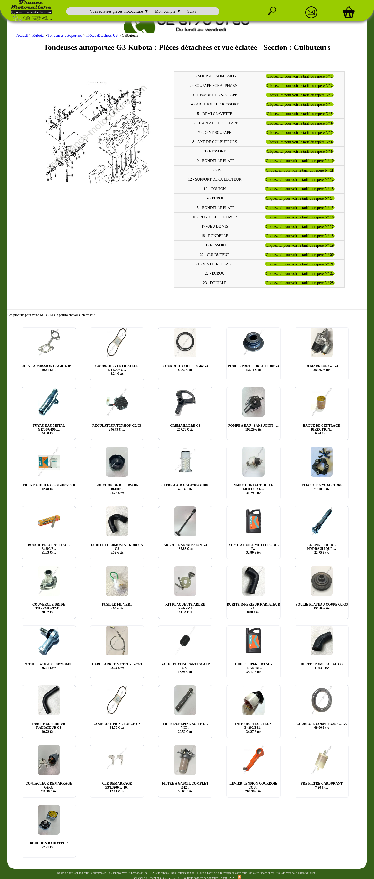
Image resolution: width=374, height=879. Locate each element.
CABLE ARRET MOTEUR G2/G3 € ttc (117, 666)
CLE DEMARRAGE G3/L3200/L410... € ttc (117, 787)
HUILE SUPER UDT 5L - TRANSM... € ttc (253, 668)
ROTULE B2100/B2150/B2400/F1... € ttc (48, 666)
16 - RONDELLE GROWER (214, 217)
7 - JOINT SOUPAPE (214, 132)
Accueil (22, 35)
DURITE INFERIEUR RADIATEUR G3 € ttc (253, 608)
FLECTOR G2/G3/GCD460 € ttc (322, 487)
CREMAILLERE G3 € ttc (185, 427)
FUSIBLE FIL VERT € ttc (117, 606)
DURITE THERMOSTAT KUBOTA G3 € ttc (117, 548)
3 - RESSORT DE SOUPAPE (214, 95)
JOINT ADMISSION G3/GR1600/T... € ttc (48, 368)
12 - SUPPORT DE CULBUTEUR (214, 179)
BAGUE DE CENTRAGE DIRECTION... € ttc (321, 429)
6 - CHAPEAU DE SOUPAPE (214, 123)
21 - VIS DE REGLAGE (215, 264)
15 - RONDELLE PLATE (214, 208)
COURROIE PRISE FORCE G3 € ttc (117, 725)
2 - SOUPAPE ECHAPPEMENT (215, 85)
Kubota (38, 35)
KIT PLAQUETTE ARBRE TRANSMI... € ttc (185, 608)
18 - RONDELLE (214, 236)
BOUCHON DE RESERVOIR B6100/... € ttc (117, 489)
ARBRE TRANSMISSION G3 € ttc (185, 547)
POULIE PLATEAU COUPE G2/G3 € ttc (322, 606)
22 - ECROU (215, 273)
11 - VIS (214, 170)
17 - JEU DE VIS (214, 226)
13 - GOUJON (215, 189)
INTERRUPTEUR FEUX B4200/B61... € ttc (253, 727)
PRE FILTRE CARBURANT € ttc (322, 785)
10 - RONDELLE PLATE (214, 161)
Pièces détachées (102, 35)
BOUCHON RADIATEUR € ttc (49, 845)
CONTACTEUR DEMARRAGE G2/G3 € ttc (49, 787)
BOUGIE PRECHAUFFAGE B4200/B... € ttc (49, 548)
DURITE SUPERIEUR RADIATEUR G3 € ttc (48, 727)
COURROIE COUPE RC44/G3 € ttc (185, 368)
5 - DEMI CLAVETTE (214, 114)
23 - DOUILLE (215, 283)
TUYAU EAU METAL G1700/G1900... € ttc (49, 429)
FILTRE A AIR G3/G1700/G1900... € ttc (185, 487)
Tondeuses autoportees (65, 35)
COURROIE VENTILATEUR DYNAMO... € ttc (117, 369)
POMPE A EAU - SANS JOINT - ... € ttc (253, 427)
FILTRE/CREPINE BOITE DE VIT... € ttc (185, 727)
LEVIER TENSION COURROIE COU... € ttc (253, 787)
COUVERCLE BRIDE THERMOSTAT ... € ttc (48, 608)
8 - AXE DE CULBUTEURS (214, 142)
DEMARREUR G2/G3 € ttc (322, 368)
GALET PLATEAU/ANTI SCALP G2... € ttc (185, 668)
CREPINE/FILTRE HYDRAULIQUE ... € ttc (321, 548)
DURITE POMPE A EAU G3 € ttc (322, 666)
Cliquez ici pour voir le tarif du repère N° (300, 76)
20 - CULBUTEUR (215, 255)
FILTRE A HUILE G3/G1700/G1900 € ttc (49, 487)
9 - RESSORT (215, 151)
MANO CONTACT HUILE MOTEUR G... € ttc (253, 489)
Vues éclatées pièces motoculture (116, 11)
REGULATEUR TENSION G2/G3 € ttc (117, 427)
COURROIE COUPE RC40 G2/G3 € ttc (321, 725)
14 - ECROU (215, 198)
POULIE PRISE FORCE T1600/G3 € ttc (253, 368)
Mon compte (165, 11)
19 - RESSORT (215, 245)
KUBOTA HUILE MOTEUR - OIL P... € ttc (253, 548)
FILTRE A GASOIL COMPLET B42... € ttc (185, 787)
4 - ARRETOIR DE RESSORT (215, 104)
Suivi (191, 11)
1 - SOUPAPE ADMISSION (215, 76)
